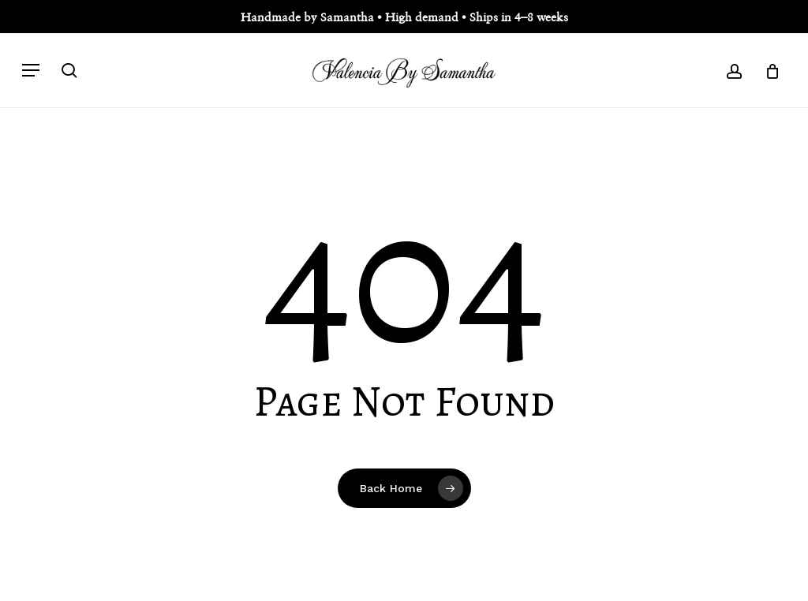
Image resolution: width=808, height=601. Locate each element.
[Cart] (767, 70)
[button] (30, 70)
